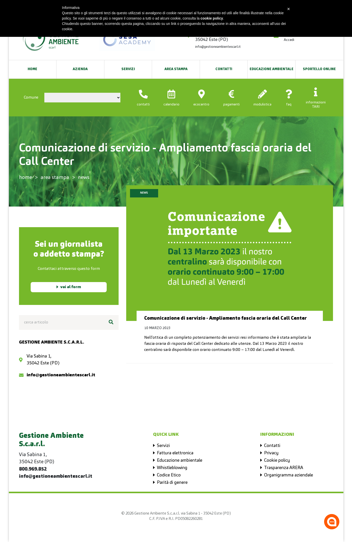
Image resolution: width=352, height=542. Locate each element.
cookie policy (211, 18)
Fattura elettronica (175, 453)
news (83, 177)
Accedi (289, 40)
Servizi (128, 69)
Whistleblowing (172, 468)
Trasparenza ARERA (283, 468)
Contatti (223, 69)
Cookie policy (277, 460)
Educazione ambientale (179, 460)
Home (32, 69)
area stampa (55, 177)
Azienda (80, 69)
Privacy (271, 453)
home (25, 177)
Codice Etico (169, 475)
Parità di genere (172, 482)
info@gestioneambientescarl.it (218, 47)
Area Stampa (176, 69)
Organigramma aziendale (288, 475)
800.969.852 (33, 469)
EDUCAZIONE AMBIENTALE (271, 69)
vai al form (70, 287)
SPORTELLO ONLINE (319, 69)
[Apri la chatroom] (331, 521)
